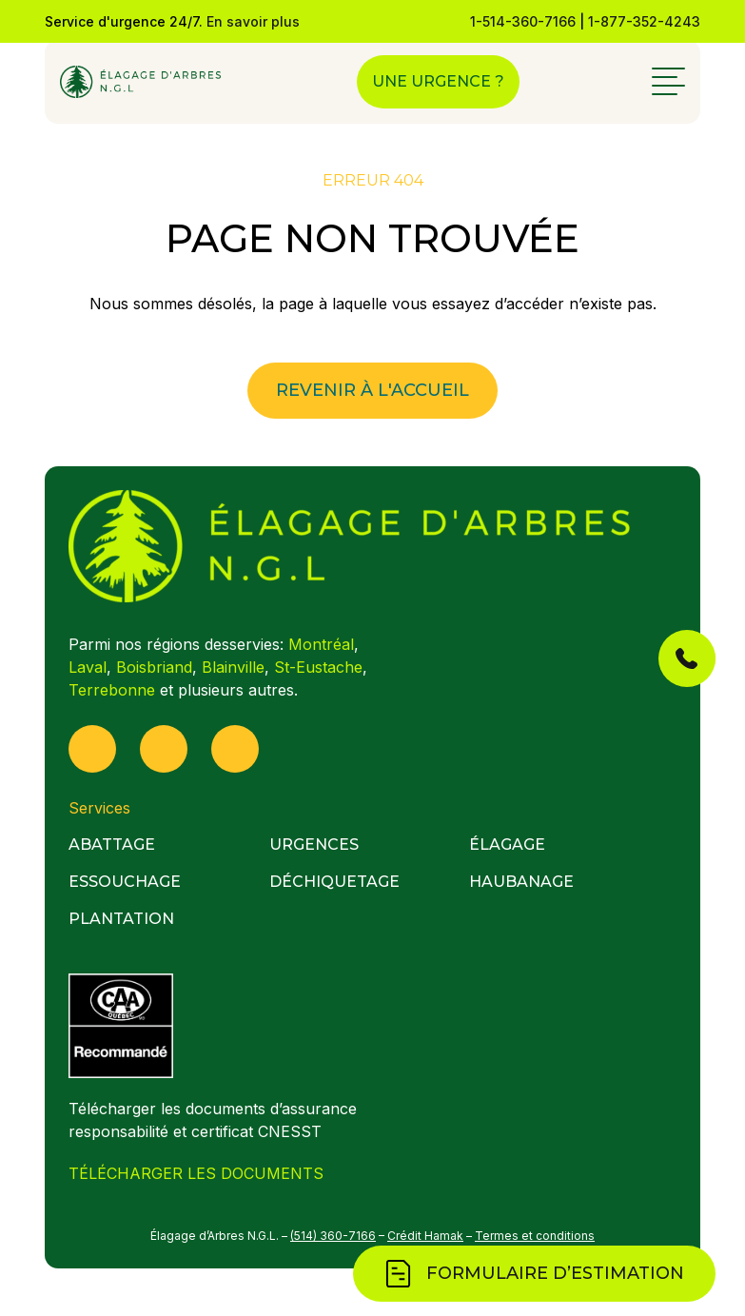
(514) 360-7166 (333, 1235)
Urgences (314, 844)
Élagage (507, 844)
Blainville (233, 667)
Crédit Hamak (425, 1235)
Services (99, 807)
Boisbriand (154, 667)
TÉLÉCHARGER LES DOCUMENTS (196, 1173)
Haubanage (521, 882)
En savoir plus (253, 21)
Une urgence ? (438, 81)
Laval (88, 667)
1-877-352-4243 (644, 21)
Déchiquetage (334, 882)
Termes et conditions (535, 1235)
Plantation (121, 919)
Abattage (112, 844)
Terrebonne (112, 689)
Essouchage (125, 882)
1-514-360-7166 (523, 21)
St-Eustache (318, 667)
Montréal (321, 644)
